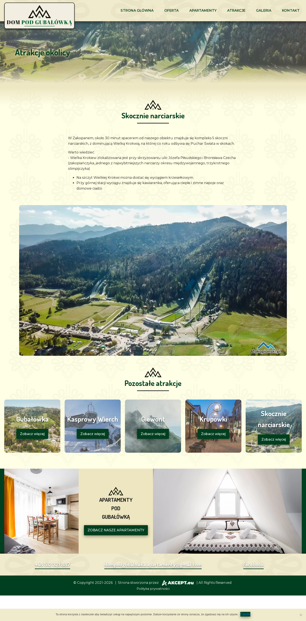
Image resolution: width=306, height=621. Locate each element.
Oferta (171, 11)
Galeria (263, 11)
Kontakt (291, 11)
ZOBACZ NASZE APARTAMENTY (116, 530)
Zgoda (245, 614)
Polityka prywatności (153, 589)
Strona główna (137, 11)
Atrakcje (236, 11)
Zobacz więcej (32, 434)
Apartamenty (203, 11)
